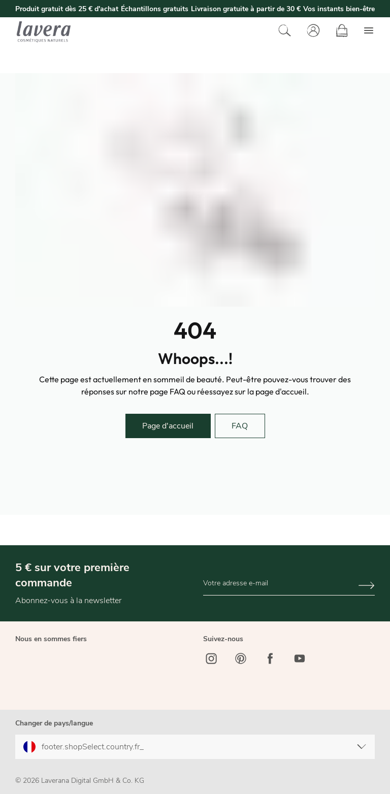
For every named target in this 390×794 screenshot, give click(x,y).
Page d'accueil (167, 426)
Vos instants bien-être (339, 9)
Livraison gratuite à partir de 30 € (246, 9)
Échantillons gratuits (154, 9)
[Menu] (366, 31)
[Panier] (339, 31)
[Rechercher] (282, 31)
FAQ (240, 426)
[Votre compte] (311, 31)
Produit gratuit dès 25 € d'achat (66, 9)
